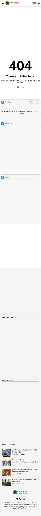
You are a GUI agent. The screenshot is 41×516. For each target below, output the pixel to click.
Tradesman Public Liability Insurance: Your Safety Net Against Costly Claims (25, 461)
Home (20, 87)
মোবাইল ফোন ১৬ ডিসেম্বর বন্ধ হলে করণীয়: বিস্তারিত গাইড (24, 451)
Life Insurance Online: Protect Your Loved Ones (24, 481)
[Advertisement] (20, 28)
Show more (34, 102)
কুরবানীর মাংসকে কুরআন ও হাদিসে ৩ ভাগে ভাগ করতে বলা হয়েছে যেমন (24, 471)
